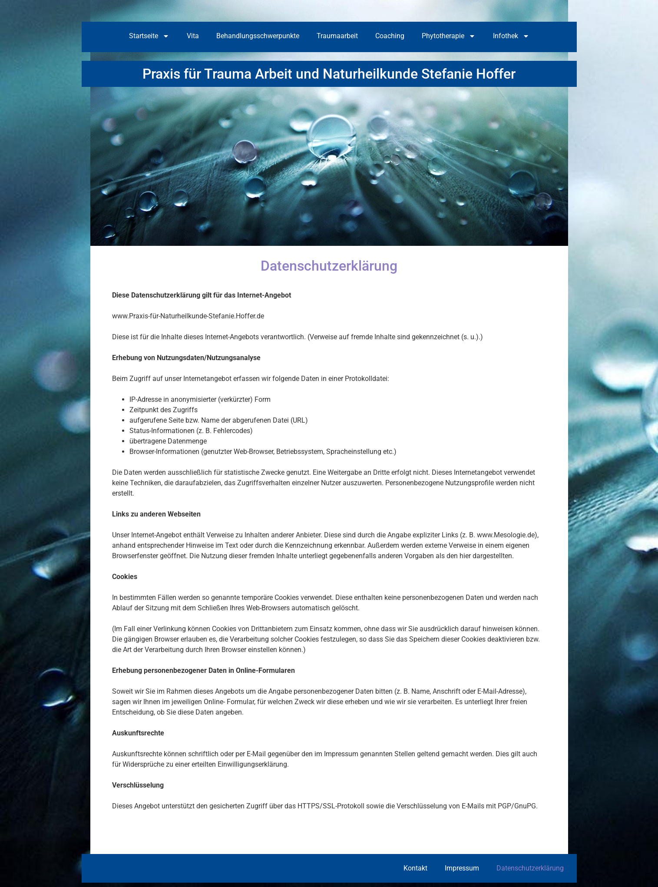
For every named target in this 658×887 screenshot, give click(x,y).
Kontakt (415, 868)
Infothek (511, 36)
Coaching (389, 36)
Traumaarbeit (337, 36)
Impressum (462, 868)
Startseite (149, 36)
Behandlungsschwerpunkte (257, 36)
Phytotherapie (449, 36)
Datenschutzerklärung (530, 868)
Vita (193, 36)
